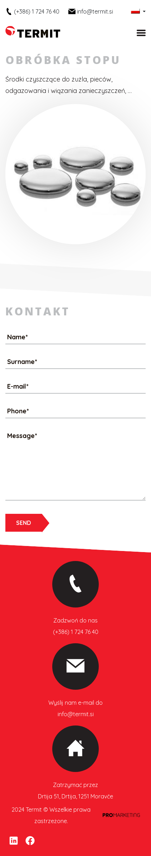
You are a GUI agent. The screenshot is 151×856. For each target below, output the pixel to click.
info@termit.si (95, 11)
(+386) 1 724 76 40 (36, 11)
